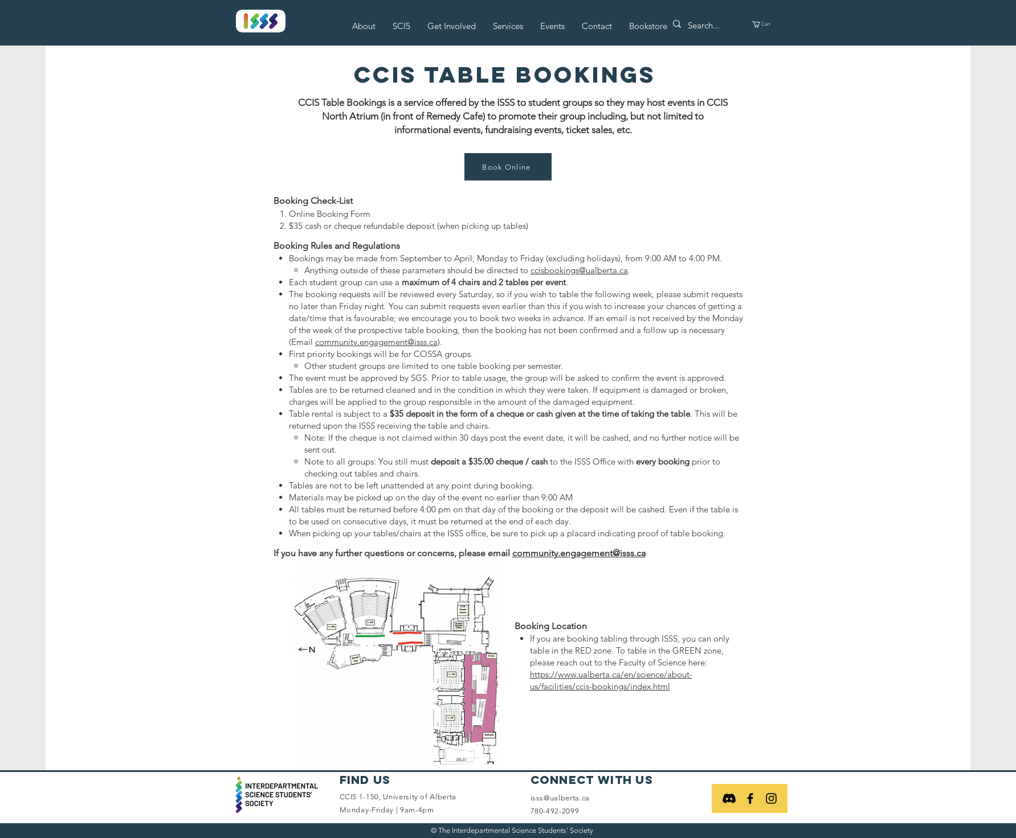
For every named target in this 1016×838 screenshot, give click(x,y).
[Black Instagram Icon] (771, 798)
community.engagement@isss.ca (376, 341)
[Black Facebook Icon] (750, 798)
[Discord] (729, 798)
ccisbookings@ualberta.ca (579, 270)
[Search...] (708, 25)
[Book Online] (508, 166)
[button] (364, 26)
